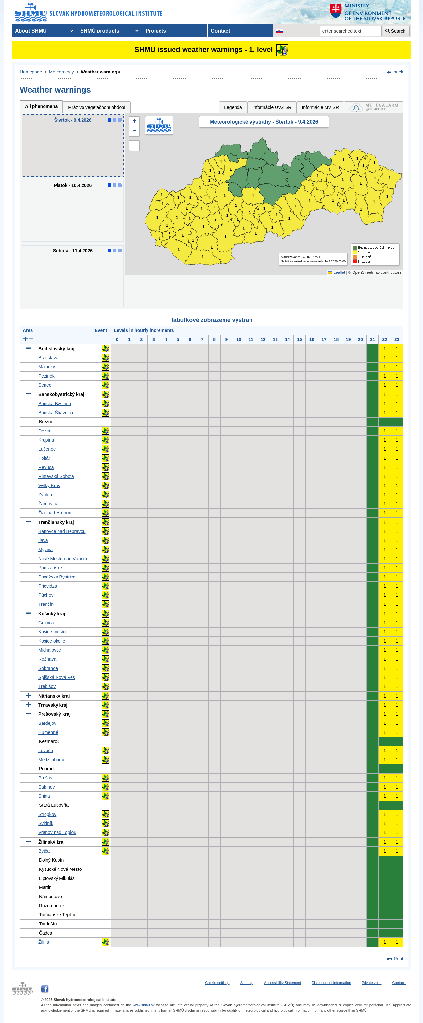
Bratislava (48, 357)
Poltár (44, 458)
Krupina (46, 440)
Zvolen (45, 494)
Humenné (48, 732)
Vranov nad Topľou (57, 832)
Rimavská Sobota (56, 476)
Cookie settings (217, 983)
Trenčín (46, 604)
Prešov (45, 777)
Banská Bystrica (54, 403)
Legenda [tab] (233, 107)
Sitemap (246, 983)
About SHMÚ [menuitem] (31, 30)
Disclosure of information (331, 983)
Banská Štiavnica (55, 412)
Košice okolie (51, 641)
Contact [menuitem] (220, 30)
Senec (44, 385)
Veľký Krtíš (49, 485)
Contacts (399, 983)
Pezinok (46, 376)
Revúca (46, 467)
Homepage (31, 71)
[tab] (373, 107)
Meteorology (61, 71)
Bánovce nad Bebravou (62, 531)
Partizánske (50, 567)
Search (398, 30)
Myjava (45, 549)
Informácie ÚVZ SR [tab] (272, 107)
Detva (44, 430)
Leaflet (336, 272)
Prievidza (47, 586)
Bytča (44, 851)
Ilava (43, 540)
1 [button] (160, 238)
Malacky (46, 366)
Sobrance (48, 668)
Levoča (45, 750)
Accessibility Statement (282, 983)
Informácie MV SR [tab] (320, 107)
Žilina (43, 942)
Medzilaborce (51, 759)
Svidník (45, 823)
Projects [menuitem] (156, 30)
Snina (44, 796)
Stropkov (47, 814)
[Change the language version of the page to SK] (279, 30)
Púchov (46, 595)
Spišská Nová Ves (56, 677)
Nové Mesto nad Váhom (62, 558)
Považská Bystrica (56, 576)
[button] (134, 121)
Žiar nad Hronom (55, 512)
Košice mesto (52, 631)
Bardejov (47, 723)
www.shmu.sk (143, 1005)
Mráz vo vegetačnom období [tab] (96, 107)
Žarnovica (48, 503)
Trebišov (47, 686)
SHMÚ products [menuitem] (99, 30)
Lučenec (47, 449)
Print (398, 958)
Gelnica (46, 622)
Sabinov (46, 787)
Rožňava (47, 659)
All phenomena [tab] (41, 106)
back (398, 71)
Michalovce (49, 650)
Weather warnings (100, 71)
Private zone (371, 983)
